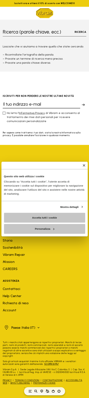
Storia (8, 240)
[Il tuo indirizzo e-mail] (41, 104)
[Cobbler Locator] (47, 391)
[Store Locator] (42, 391)
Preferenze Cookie (44, 383)
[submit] (83, 105)
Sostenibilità (13, 247)
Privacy (7, 380)
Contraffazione (53, 380)
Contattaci (11, 289)
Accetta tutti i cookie (44, 217)
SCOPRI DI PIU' (51, 364)
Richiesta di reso (16, 303)
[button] (21, 328)
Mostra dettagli (69, 207)
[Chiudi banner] (84, 165)
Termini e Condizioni (27, 380)
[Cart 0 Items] (53, 391)
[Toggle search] (36, 391)
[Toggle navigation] (30, 391)
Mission (9, 262)
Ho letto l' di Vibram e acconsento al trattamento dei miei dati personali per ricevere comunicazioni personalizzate (43, 117)
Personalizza (44, 228)
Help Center (12, 296)
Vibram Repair (14, 255)
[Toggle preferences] (59, 391)
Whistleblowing (20, 383)
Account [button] (9, 310)
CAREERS (10, 269)
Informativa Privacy (32, 113)
